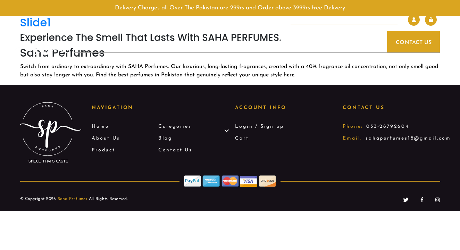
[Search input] (338, 20)
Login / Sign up (259, 126)
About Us (165, 42)
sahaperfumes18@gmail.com (408, 138)
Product (226, 42)
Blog (350, 42)
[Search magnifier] (393, 20)
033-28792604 (387, 126)
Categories (291, 42)
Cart (242, 138)
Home (110, 42)
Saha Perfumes (72, 199)
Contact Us (414, 42)
